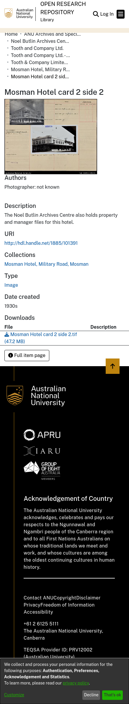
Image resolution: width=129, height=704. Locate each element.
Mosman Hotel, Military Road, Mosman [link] (40, 69)
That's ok (112, 694)
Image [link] (11, 285)
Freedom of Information (67, 605)
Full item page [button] (26, 355)
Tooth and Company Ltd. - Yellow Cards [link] (40, 55)
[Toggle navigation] (121, 14)
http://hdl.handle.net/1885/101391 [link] (41, 243)
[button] (95, 14)
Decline (91, 694)
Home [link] (11, 34)
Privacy (32, 605)
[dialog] (64, 681)
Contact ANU (38, 598)
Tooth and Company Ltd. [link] (37, 48)
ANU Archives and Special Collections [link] (53, 34)
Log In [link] (107, 14)
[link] (46, 264)
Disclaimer (88, 598)
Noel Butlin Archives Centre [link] (40, 41)
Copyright (64, 598)
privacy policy (76, 683)
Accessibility (38, 612)
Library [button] (47, 19)
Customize (14, 694)
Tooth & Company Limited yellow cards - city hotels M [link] (40, 62)
